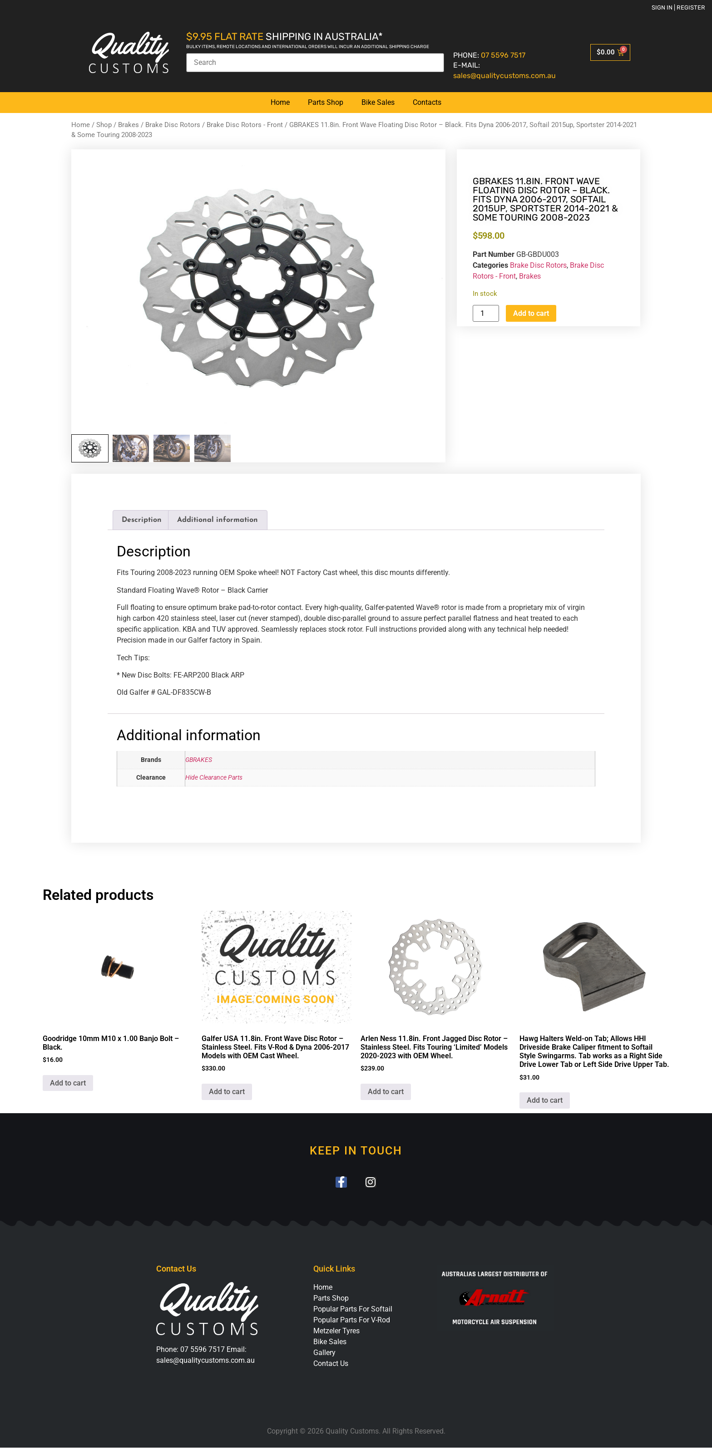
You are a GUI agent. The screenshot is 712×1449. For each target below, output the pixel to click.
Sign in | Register (678, 7)
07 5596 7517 (503, 55)
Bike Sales (378, 102)
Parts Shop (325, 102)
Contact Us (330, 1365)
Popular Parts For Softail (352, 1310)
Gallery (324, 1354)
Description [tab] (142, 520)
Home (280, 102)
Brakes (128, 125)
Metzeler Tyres (336, 1332)
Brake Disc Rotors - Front (245, 125)
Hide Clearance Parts (213, 777)
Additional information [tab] (217, 520)
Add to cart (531, 313)
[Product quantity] (486, 313)
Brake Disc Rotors (172, 125)
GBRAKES (198, 760)
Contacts (427, 102)
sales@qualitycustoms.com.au (504, 75)
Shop (104, 125)
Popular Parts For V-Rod (351, 1321)
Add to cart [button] (68, 1083)
